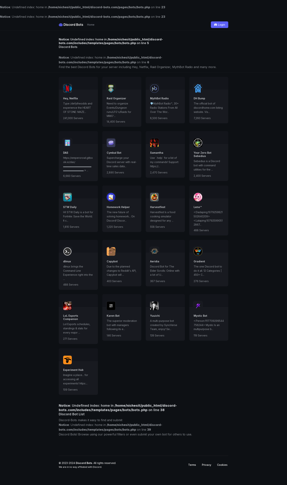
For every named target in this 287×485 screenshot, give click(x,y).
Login (219, 24)
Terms (192, 464)
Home (90, 24)
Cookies (222, 464)
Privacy (206, 464)
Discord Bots (71, 25)
